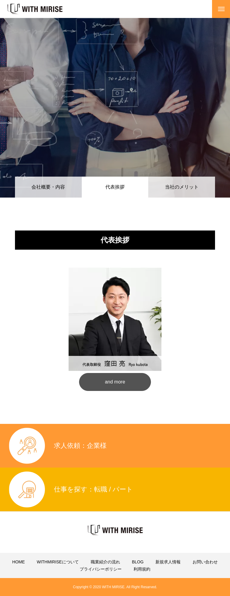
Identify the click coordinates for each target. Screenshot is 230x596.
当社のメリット (182, 186)
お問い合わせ (205, 561)
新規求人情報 (168, 561)
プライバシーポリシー (101, 569)
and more (115, 381)
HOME (18, 561)
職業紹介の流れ (105, 561)
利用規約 (142, 569)
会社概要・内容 (48, 186)
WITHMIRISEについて (58, 561)
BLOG (137, 561)
